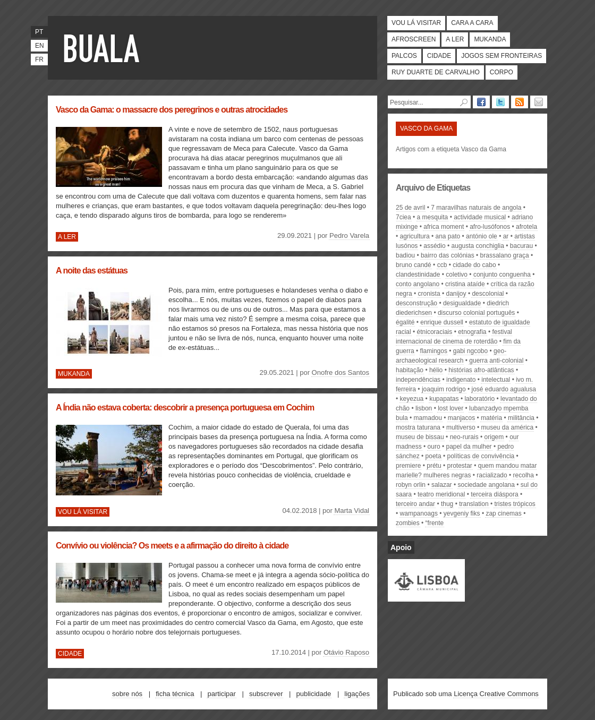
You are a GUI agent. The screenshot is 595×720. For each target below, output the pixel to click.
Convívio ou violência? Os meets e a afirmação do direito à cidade (172, 545)
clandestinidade (418, 274)
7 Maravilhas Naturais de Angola (476, 207)
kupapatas (443, 398)
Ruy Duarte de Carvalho (436, 72)
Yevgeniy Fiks (462, 513)
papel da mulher (469, 446)
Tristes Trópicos (514, 504)
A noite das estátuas (92, 270)
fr (39, 59)
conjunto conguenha (502, 274)
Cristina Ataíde (465, 284)
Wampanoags (419, 513)
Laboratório (479, 398)
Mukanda (490, 39)
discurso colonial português (476, 312)
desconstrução (416, 303)
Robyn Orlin (411, 484)
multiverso (460, 427)
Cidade (439, 55)
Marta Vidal (351, 511)
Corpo (501, 72)
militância (521, 418)
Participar (221, 694)
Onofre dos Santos (340, 372)
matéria (491, 418)
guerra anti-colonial (496, 360)
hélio (436, 370)
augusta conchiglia (478, 246)
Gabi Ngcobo (470, 351)
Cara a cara (472, 23)
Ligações (357, 694)
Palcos (404, 55)
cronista (429, 293)
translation (473, 504)
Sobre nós (127, 694)
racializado (492, 475)
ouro (434, 446)
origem (494, 437)
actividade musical (480, 217)
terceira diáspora (494, 494)
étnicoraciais (435, 332)
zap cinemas (503, 513)
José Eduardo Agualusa (504, 389)
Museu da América (507, 427)
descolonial (488, 293)
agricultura (415, 236)
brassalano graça (504, 255)
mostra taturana (418, 427)
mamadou (428, 418)
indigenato (460, 379)
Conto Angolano (417, 284)
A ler (455, 39)
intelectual (495, 379)
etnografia (472, 332)
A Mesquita (432, 217)
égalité (405, 322)
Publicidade (314, 694)
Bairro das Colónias (447, 255)
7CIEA (403, 217)
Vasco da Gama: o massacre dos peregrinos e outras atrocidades (171, 109)
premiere (408, 465)
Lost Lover (450, 408)
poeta (433, 456)
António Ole (481, 236)
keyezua (412, 398)
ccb (442, 265)
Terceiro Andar (415, 504)
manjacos (461, 418)
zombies (408, 523)
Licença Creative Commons (496, 694)
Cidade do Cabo (474, 265)
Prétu (434, 465)
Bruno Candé (413, 265)
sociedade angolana (486, 484)
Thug (447, 504)
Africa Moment (443, 226)
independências (418, 379)
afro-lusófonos (490, 226)
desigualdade (462, 303)
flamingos (433, 351)
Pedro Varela (349, 235)
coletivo (457, 274)
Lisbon (423, 408)
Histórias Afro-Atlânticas (481, 370)
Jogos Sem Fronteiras (501, 55)
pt (39, 32)
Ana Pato (447, 236)
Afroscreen (414, 39)
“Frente (435, 523)
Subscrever (266, 694)
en (39, 45)
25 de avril (410, 207)
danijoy (456, 293)
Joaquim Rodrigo (444, 389)
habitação (409, 370)
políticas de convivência (481, 456)
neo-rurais (464, 437)
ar (506, 236)
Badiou (405, 255)
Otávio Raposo (346, 652)
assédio (434, 246)
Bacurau (521, 246)
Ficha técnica (175, 694)
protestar (459, 465)
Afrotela (526, 226)
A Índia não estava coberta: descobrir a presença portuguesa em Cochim (185, 407)
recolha (523, 475)
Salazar (441, 484)
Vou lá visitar (416, 23)
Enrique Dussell (441, 322)
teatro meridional (441, 494)
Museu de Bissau (420, 437)
